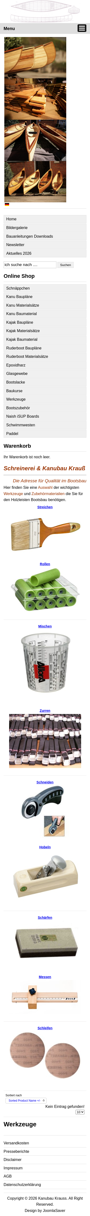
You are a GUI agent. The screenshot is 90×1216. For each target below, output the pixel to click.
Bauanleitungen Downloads (29, 236)
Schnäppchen (18, 288)
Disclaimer (13, 1160)
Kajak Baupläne (19, 322)
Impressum (13, 1168)
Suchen (65, 265)
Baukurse (14, 391)
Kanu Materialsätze (22, 305)
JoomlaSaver (54, 1211)
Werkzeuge (16, 399)
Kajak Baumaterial (21, 339)
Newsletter (15, 245)
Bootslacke (15, 382)
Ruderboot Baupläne (24, 348)
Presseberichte (16, 1151)
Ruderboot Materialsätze (27, 356)
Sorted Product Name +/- (25, 1100)
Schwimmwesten (20, 425)
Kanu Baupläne (19, 297)
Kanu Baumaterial (21, 314)
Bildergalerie (17, 228)
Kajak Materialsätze (23, 331)
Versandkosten (16, 1143)
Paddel (12, 434)
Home (11, 219)
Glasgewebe (17, 374)
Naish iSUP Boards (22, 416)
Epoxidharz (15, 365)
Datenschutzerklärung (22, 1185)
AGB (8, 1176)
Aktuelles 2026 (18, 253)
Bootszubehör (18, 408)
